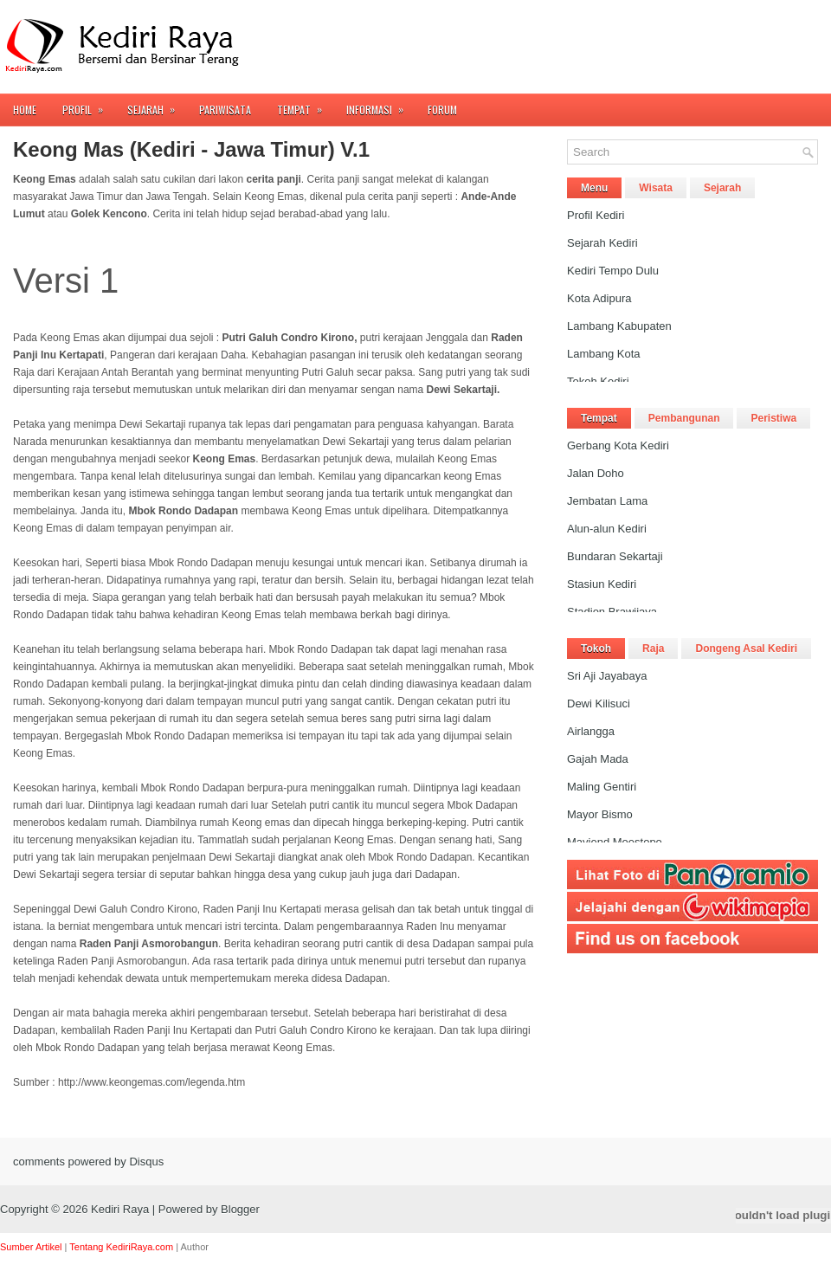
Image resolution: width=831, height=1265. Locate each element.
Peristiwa (773, 418)
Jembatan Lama (607, 500)
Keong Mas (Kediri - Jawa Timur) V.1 (191, 149)
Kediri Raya (120, 1209)
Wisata (656, 188)
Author (195, 1247)
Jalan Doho (595, 473)
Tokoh (596, 648)
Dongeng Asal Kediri (746, 648)
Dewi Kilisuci (598, 703)
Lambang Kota (604, 353)
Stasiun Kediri (601, 584)
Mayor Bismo (600, 814)
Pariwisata (225, 109)
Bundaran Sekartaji (615, 556)
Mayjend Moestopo (614, 842)
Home (24, 109)
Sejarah (156, 105)
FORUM (442, 109)
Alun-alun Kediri (607, 528)
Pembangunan (684, 418)
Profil (88, 105)
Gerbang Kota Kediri (618, 445)
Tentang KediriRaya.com (121, 1247)
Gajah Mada (597, 758)
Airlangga (591, 731)
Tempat (305, 105)
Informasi (380, 105)
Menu (594, 188)
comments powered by (88, 1161)
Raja (653, 648)
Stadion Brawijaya (612, 611)
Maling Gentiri (601, 786)
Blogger (240, 1209)
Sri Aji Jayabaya (607, 675)
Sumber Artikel (31, 1247)
